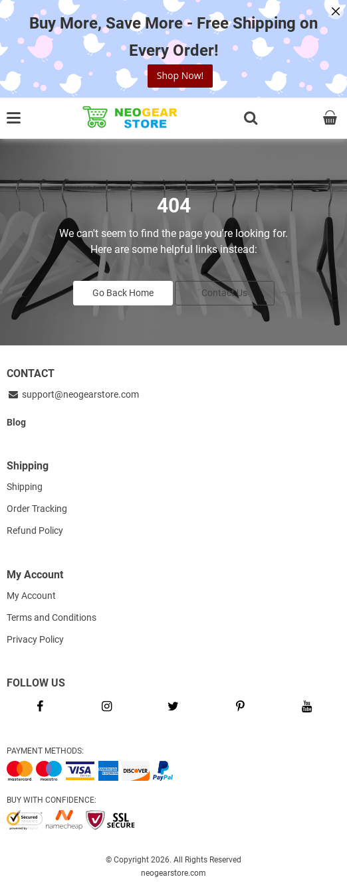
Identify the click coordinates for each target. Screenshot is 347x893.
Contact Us (224, 292)
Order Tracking (37, 508)
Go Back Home (123, 292)
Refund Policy (35, 530)
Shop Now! (180, 75)
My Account (31, 595)
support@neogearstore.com (73, 394)
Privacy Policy (35, 639)
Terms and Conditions (51, 617)
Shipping (25, 486)
